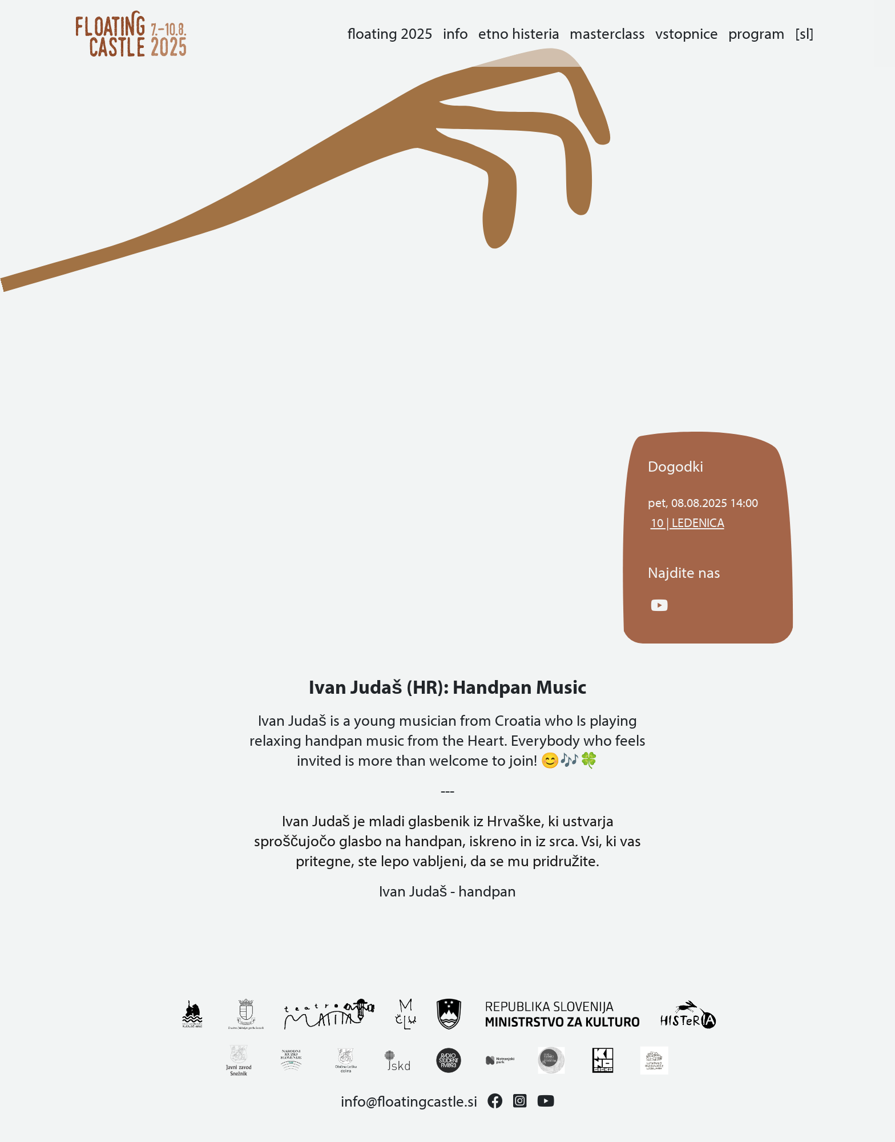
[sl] (804, 33)
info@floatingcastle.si (409, 1101)
